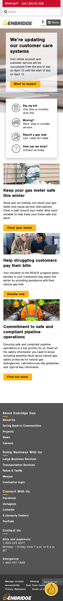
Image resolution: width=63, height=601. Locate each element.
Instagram (9, 504)
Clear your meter (19, 228)
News (6, 437)
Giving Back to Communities (22, 425)
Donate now (16, 294)
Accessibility (12, 585)
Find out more (17, 377)
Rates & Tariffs (12, 470)
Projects (8, 431)
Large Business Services (19, 459)
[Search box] (5, 12)
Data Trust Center (36, 585)
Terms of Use (39, 589)
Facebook (9, 498)
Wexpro (8, 476)
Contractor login (14, 482)
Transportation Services (19, 465)
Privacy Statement (15, 589)
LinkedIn (9, 509)
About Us (9, 420)
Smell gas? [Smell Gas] (11, 3)
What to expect (25, 84)
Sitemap (34, 581)
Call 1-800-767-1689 (33, 3)
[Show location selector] (43, 23)
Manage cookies (14, 581)
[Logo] (17, 22)
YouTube (8, 521)
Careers (8, 443)
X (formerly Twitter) (16, 515)
